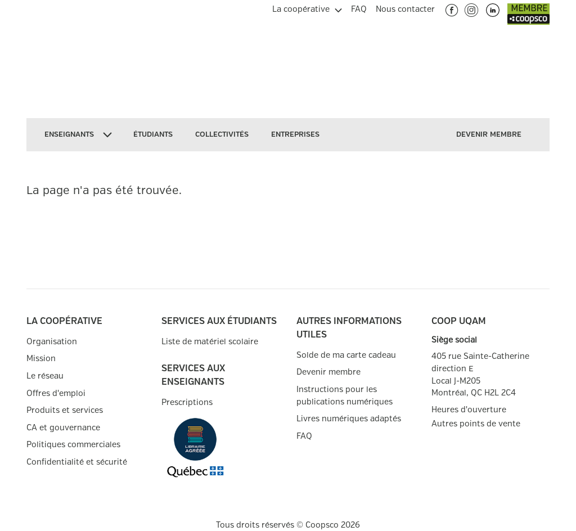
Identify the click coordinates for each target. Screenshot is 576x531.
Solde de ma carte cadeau (346, 355)
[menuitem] (307, 8)
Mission (41, 358)
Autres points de (475, 424)
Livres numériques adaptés (348, 419)
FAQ (304, 436)
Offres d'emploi (56, 393)
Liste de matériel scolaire (209, 342)
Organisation (51, 342)
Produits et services (64, 410)
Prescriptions (187, 402)
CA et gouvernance (63, 428)
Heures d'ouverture (468, 410)
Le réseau (45, 376)
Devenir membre (328, 372)
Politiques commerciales (73, 444)
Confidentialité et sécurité (76, 462)
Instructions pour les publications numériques (344, 395)
